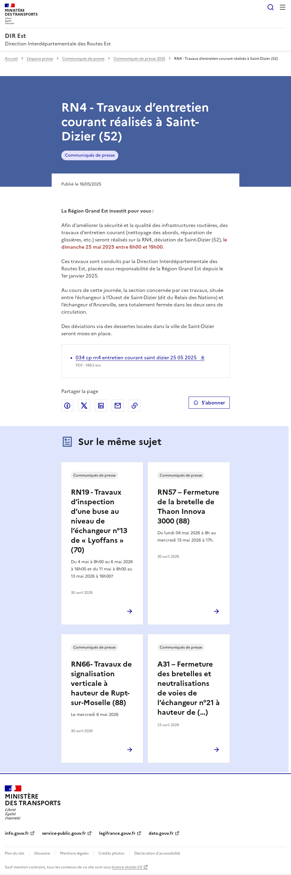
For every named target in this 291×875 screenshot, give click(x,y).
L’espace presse (40, 58)
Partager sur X (84, 406)
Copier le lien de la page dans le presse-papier (135, 406)
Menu (283, 7)
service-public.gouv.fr (64, 833)
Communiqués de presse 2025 (139, 58)
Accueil (11, 58)
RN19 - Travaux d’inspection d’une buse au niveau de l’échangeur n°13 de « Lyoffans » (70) (99, 521)
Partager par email (118, 406)
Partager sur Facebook (67, 406)
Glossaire (42, 853)
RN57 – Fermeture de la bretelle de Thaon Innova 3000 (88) (188, 507)
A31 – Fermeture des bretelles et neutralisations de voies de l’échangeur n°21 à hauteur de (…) (188, 688)
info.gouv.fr (17, 833)
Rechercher (271, 7)
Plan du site (14, 853)
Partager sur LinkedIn (101, 406)
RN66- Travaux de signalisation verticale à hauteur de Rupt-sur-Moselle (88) (101, 683)
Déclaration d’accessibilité (157, 853)
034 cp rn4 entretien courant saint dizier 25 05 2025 (137, 357)
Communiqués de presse (83, 58)
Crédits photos (111, 853)
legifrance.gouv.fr (117, 833)
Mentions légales (74, 853)
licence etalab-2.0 (127, 867)
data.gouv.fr (161, 833)
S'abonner (209, 402)
